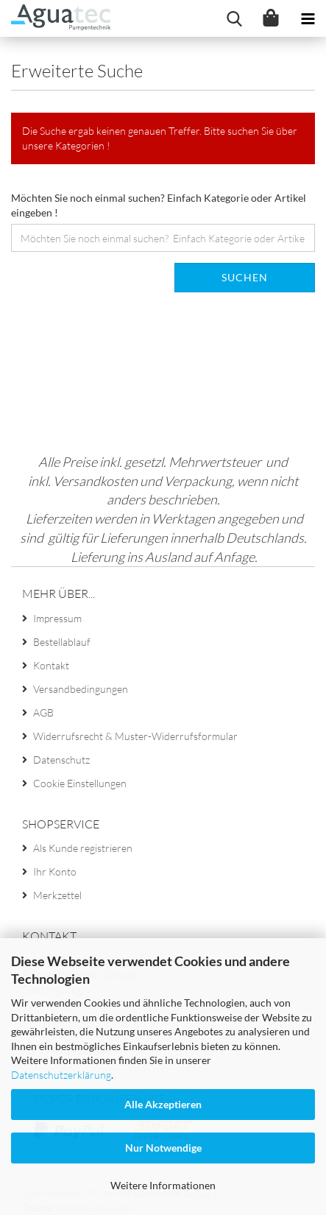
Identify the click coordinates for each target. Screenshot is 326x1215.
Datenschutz (61, 759)
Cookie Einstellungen (80, 783)
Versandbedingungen (80, 689)
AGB (43, 712)
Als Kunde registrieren (82, 848)
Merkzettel (57, 895)
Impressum (57, 618)
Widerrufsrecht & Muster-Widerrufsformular (135, 736)
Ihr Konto (55, 871)
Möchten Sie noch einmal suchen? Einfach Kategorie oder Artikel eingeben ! (158, 205)
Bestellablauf (62, 641)
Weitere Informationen (163, 1185)
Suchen (245, 277)
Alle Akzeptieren (163, 1104)
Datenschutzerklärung (61, 1074)
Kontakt (51, 665)
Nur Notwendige (163, 1147)
